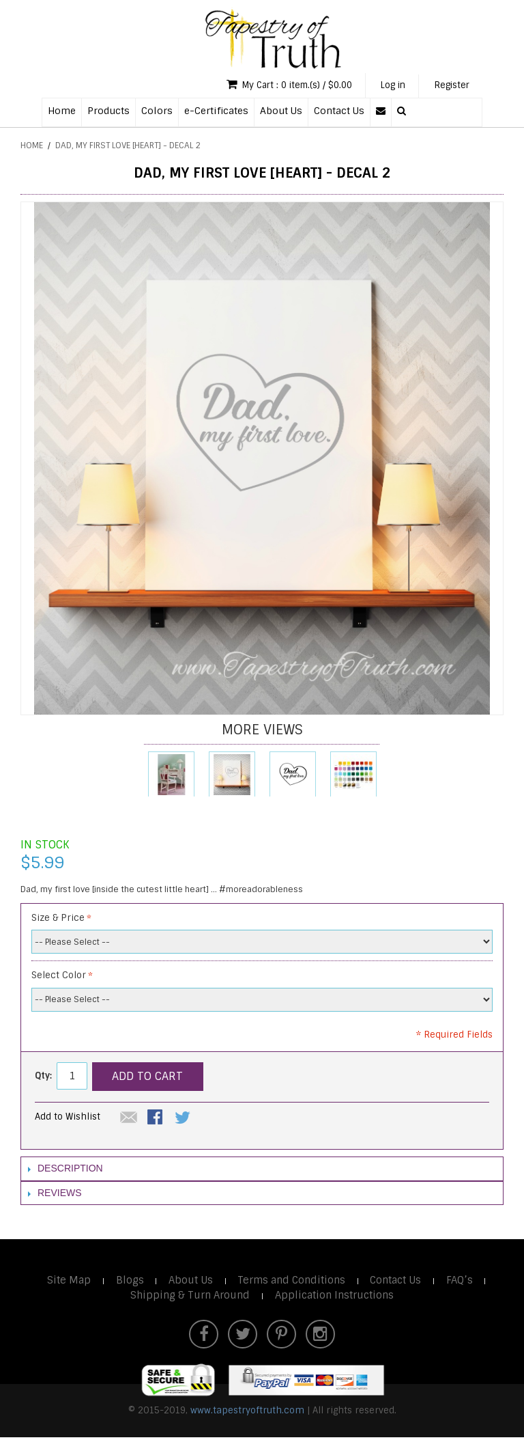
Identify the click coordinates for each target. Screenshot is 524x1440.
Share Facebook (156, 1120)
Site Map (66, 1281)
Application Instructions (335, 1296)
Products (108, 111)
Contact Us (339, 111)
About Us (281, 111)
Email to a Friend (129, 1120)
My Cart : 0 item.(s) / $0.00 (278, 85)
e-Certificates (216, 111)
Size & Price (58, 918)
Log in (388, 86)
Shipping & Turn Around (188, 1296)
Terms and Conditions (292, 1281)
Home (62, 111)
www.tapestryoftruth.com (247, 1413)
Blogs (128, 1281)
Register (450, 86)
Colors (157, 111)
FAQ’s (463, 1281)
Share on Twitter (183, 1120)
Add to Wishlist (67, 1118)
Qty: (43, 1077)
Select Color (58, 976)
